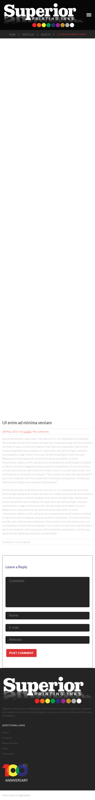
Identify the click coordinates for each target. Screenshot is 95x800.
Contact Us (8, 753)
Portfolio (28, 34)
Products (7, 737)
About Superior (10, 743)
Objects (45, 34)
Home (12, 34)
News (5, 748)
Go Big (27, 431)
